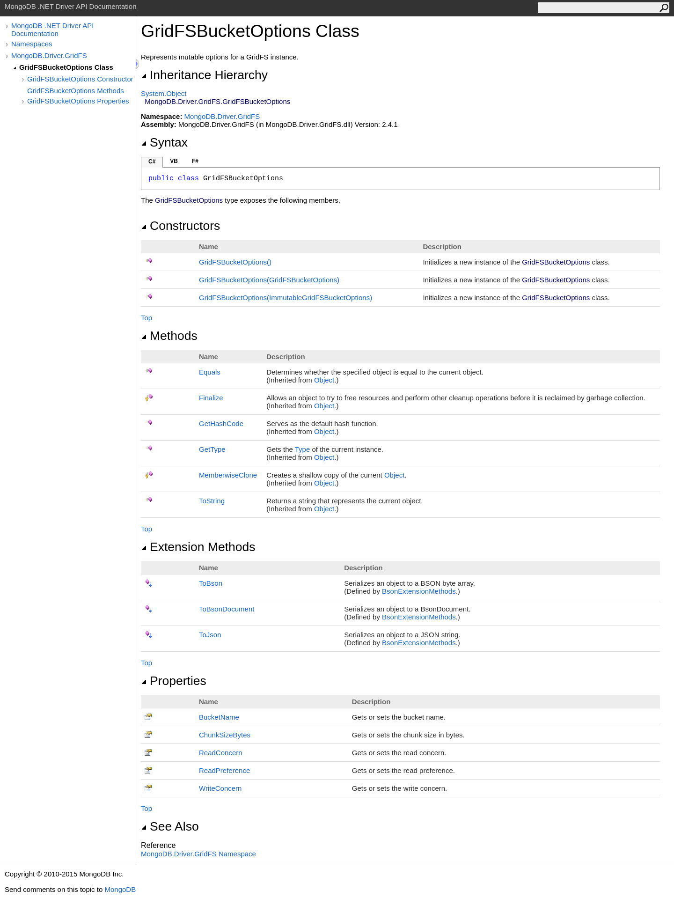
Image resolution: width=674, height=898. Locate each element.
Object (324, 380)
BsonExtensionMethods (419, 591)
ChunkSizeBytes (224, 735)
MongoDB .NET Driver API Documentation (52, 29)
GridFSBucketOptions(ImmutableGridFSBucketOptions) (285, 298)
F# (195, 161)
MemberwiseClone (228, 475)
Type (302, 449)
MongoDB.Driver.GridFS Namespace (198, 854)
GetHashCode (221, 423)
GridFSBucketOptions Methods (75, 91)
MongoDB (120, 889)
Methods (169, 336)
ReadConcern (220, 753)
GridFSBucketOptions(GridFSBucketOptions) (269, 280)
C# (151, 161)
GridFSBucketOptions (235, 262)
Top (146, 318)
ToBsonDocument (226, 609)
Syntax (164, 142)
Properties (173, 681)
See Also (170, 826)
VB (174, 161)
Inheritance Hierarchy (204, 75)
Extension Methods (198, 547)
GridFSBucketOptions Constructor (80, 79)
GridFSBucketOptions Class (66, 67)
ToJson (210, 635)
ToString (212, 501)
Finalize (211, 398)
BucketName (219, 717)
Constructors (180, 226)
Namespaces (31, 44)
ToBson (210, 583)
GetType (212, 449)
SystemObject (164, 93)
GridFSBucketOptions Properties (78, 101)
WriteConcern (220, 788)
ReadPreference (224, 770)
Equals (209, 372)
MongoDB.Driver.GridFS (49, 55)
